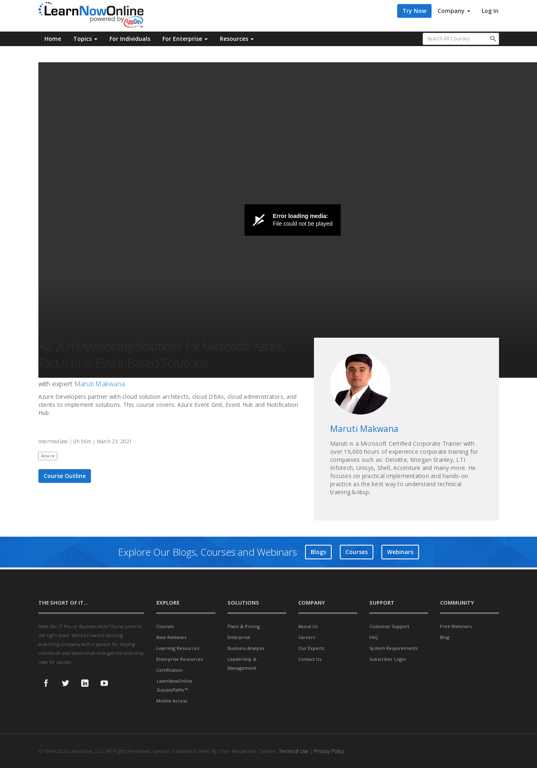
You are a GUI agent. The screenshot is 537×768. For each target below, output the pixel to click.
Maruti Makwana (99, 383)
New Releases (171, 637)
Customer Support (389, 626)
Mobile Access (171, 701)
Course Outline (65, 476)
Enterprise (238, 637)
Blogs (318, 552)
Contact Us (309, 659)
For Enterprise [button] (185, 38)
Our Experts (311, 648)
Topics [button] (85, 38)
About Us (308, 626)
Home (52, 38)
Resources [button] (237, 38)
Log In (490, 11)
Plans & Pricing (243, 626)
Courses (356, 552)
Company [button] (454, 11)
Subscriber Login (387, 659)
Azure (48, 456)
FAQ (373, 637)
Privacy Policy (329, 751)
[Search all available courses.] (461, 39)
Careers (306, 637)
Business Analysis (245, 648)
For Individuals (130, 38)
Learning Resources (177, 648)
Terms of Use (294, 751)
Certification (169, 670)
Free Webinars (456, 626)
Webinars (400, 552)
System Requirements (393, 648)
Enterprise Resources (179, 659)
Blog (444, 637)
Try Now (414, 11)
